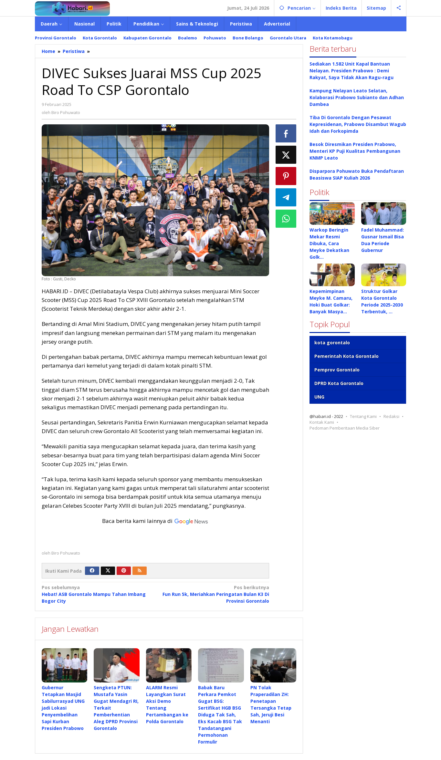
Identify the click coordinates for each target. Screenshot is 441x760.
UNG (319, 397)
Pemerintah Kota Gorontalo (346, 356)
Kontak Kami (322, 422)
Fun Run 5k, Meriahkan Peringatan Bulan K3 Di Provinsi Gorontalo (214, 594)
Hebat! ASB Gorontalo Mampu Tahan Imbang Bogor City (96, 594)
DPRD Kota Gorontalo (338, 383)
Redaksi (391, 416)
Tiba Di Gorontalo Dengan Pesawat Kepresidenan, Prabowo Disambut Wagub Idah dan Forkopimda (358, 124)
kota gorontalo (332, 342)
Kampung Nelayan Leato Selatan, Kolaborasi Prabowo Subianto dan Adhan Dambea (357, 97)
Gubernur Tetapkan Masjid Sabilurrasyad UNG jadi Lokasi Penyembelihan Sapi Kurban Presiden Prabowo (63, 707)
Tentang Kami (363, 416)
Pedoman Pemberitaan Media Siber (345, 428)
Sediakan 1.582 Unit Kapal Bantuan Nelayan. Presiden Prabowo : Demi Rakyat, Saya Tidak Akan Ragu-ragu (352, 70)
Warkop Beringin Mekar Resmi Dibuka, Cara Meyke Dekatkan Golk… (329, 243)
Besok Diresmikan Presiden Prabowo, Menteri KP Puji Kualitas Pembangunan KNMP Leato (355, 151)
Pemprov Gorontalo (337, 370)
